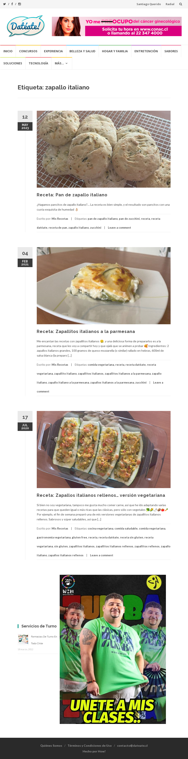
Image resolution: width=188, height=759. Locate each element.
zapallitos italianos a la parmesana (128, 373)
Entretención (146, 51)
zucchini (95, 227)
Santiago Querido (149, 4)
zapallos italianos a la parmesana (112, 382)
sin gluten (61, 546)
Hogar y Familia (115, 51)
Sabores (171, 51)
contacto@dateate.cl (132, 745)
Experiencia (53, 51)
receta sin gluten (131, 537)
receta (145, 218)
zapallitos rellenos (147, 546)
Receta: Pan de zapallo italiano (72, 194)
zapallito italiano (65, 373)
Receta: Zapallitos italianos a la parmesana (86, 331)
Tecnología (38, 63)
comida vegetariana (101, 364)
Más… (59, 63)
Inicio (8, 51)
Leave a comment (119, 227)
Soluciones (12, 63)
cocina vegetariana (100, 528)
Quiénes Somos (51, 745)
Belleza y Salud (82, 51)
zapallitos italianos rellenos (114, 546)
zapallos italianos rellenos (65, 555)
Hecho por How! (94, 751)
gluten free (79, 537)
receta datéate (136, 364)
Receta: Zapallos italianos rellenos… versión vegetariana (101, 495)
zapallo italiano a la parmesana (68, 382)
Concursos (28, 51)
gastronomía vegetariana (54, 537)
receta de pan (58, 227)
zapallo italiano (78, 227)
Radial (170, 4)
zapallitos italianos (90, 373)
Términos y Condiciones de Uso (90, 745)
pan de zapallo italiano (103, 218)
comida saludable (126, 528)
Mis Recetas (60, 218)
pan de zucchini (129, 218)
